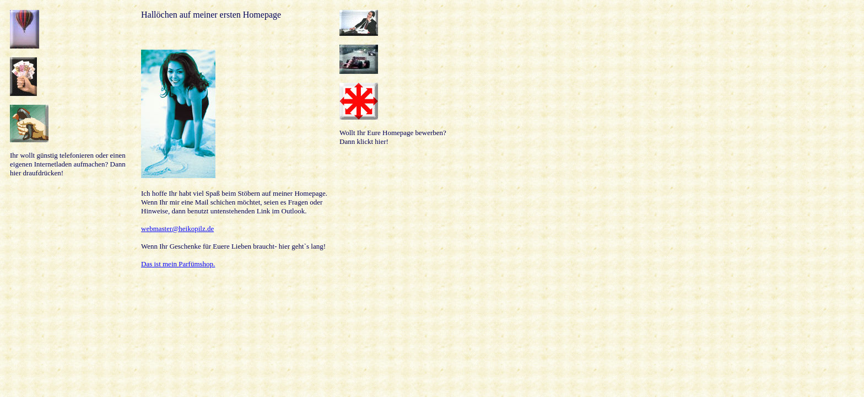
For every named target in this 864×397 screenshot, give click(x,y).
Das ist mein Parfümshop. (178, 264)
